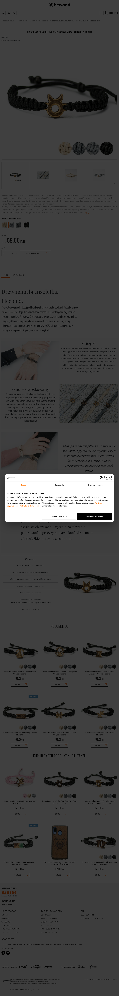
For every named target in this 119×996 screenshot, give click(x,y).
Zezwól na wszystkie (94, 516)
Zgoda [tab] (23, 485)
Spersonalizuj (59, 516)
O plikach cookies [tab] (95, 485)
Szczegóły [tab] (59, 485)
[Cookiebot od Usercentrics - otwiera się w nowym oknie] (101, 478)
